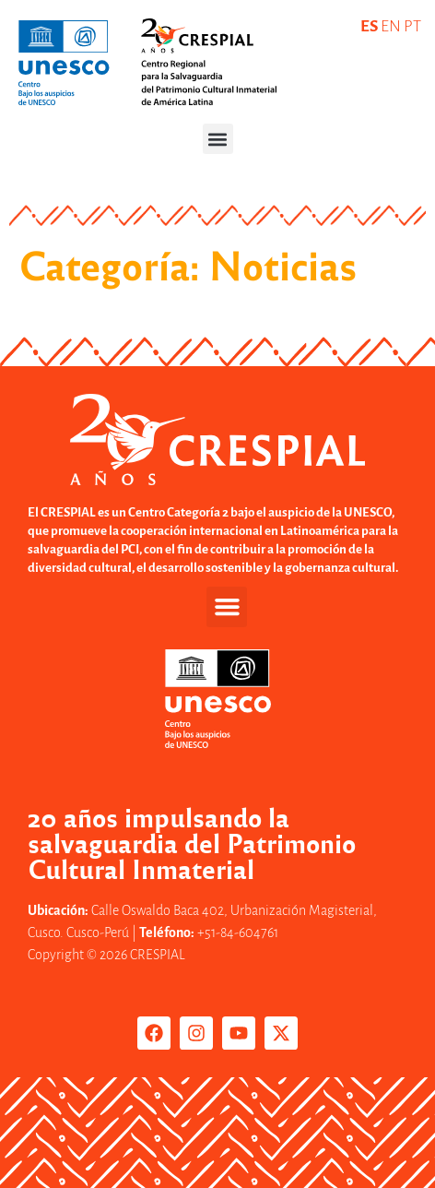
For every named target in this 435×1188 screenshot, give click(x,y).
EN (391, 26)
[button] (218, 139)
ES (369, 26)
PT (412, 26)
